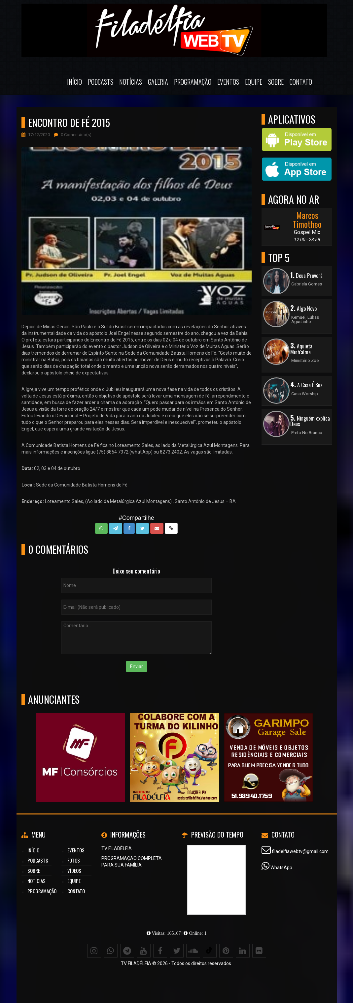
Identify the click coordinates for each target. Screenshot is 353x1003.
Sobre (276, 82)
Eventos (228, 82)
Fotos (73, 860)
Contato (301, 82)
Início (74, 82)
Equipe (253, 82)
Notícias (130, 82)
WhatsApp (281, 867)
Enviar (136, 666)
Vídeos (74, 870)
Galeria (158, 82)
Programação (192, 82)
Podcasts (100, 82)
